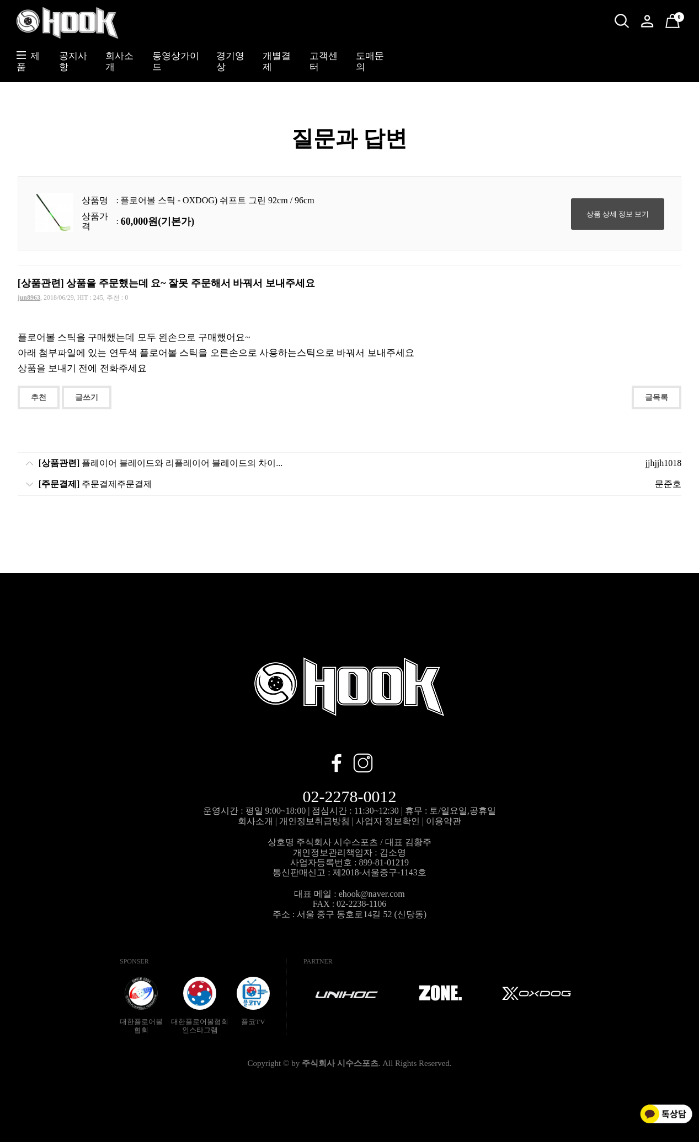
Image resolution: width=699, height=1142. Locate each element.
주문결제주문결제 (96, 484)
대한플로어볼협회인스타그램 (199, 1005)
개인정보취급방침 (314, 821)
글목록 (656, 397)
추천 (38, 397)
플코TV (253, 1001)
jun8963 (29, 297)
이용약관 (443, 821)
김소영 (393, 852)
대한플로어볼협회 (141, 1005)
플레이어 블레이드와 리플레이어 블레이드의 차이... (161, 463)
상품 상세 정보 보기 (617, 214)
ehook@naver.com (372, 894)
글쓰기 (86, 397)
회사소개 (255, 821)
